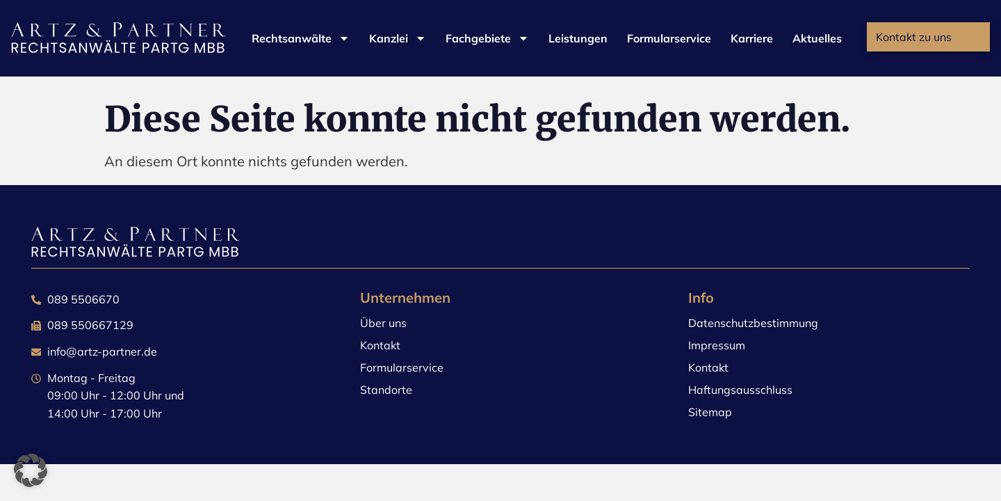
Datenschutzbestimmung (753, 323)
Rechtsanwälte (301, 38)
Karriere (752, 38)
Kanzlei (397, 38)
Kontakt (380, 345)
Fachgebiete (487, 38)
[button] (30, 470)
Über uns (383, 323)
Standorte (386, 390)
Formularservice (669, 38)
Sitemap (710, 412)
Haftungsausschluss (740, 390)
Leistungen (578, 38)
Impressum (716, 345)
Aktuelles (817, 38)
